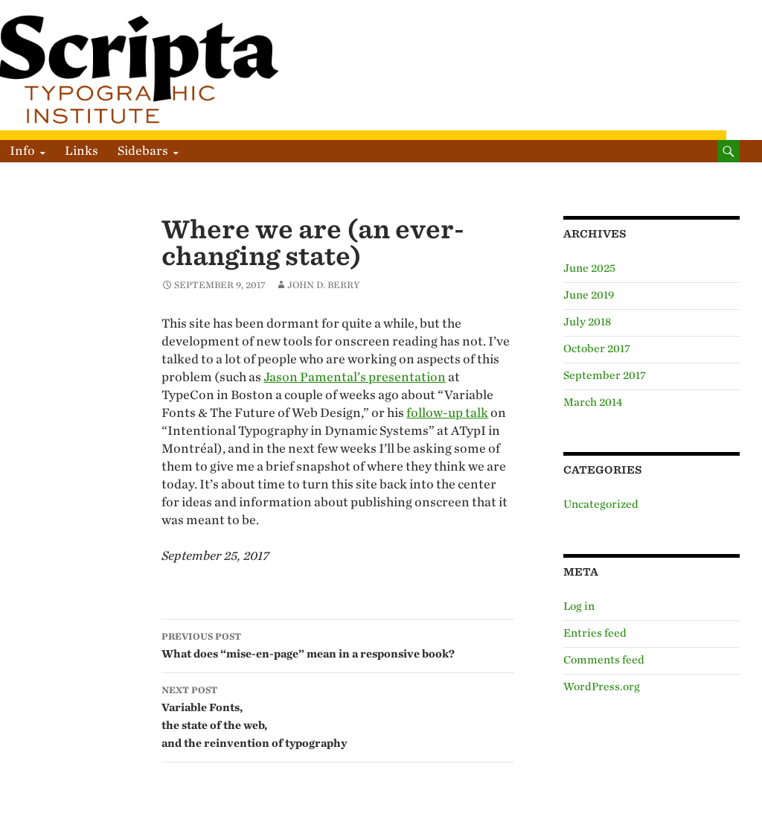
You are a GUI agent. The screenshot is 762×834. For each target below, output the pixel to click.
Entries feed (595, 633)
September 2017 (604, 375)
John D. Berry (323, 284)
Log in (579, 606)
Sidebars (143, 151)
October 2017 (596, 349)
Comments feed (603, 660)
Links (81, 151)
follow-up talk (447, 413)
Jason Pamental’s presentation (354, 377)
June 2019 (588, 295)
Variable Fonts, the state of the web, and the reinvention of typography (337, 715)
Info (22, 151)
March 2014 (593, 402)
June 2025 (589, 268)
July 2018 (587, 322)
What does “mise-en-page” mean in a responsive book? (337, 644)
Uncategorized (600, 504)
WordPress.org (601, 687)
